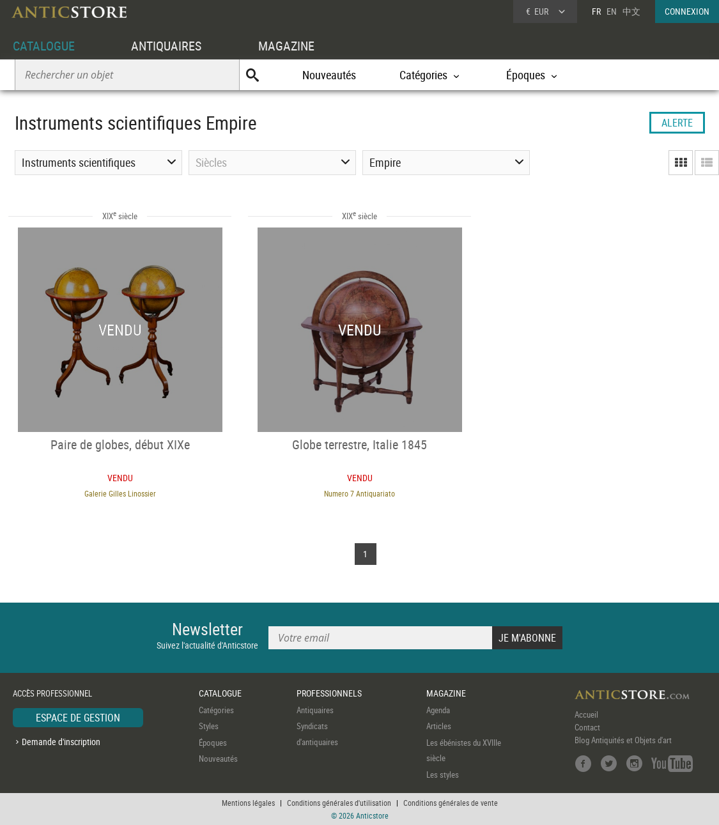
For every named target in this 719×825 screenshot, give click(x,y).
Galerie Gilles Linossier (120, 493)
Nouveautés (329, 74)
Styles (209, 726)
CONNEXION (687, 11)
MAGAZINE (286, 45)
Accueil (586, 714)
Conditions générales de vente (450, 803)
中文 (631, 11)
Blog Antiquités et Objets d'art (623, 740)
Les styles (442, 774)
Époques (213, 742)
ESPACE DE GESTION (78, 718)
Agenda (438, 710)
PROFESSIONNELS (329, 693)
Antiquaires (315, 710)
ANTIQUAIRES (166, 45)
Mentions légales (248, 803)
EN (612, 11)
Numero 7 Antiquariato (359, 493)
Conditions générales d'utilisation (339, 803)
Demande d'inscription (61, 742)
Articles (438, 726)
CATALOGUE (44, 45)
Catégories (216, 710)
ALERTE (677, 123)
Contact (587, 727)
